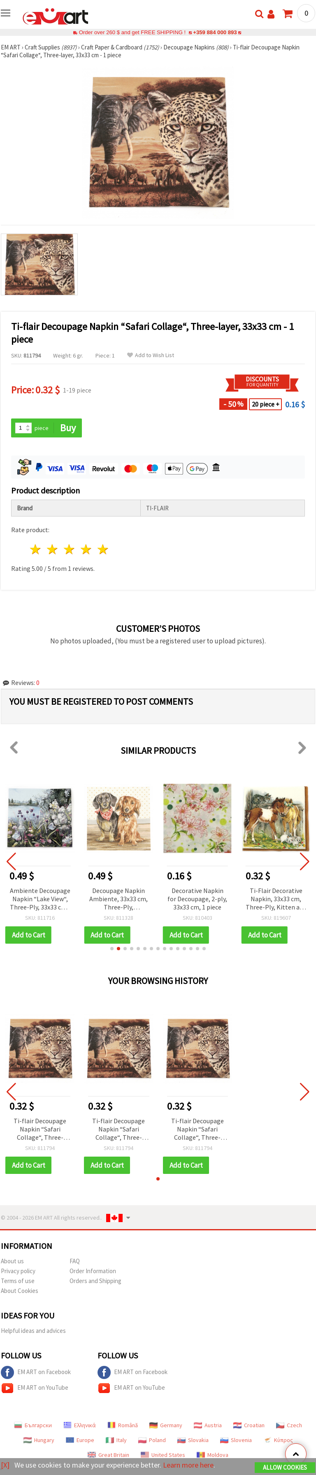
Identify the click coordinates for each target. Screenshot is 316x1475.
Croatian (249, 1425)
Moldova (212, 1455)
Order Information (93, 1271)
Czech (289, 1425)
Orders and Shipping (95, 1281)
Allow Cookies (285, 1467)
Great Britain (108, 1455)
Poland (152, 1440)
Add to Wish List (150, 355)
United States (163, 1455)
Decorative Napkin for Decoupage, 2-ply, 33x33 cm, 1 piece (197, 898)
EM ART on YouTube (34, 1388)
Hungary (38, 1440)
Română (122, 1425)
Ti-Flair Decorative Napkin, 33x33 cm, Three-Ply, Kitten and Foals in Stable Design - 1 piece (276, 899)
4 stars (86, 549)
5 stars (103, 549)
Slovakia (193, 1440)
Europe (80, 1440)
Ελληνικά (79, 1425)
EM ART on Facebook (36, 1372)
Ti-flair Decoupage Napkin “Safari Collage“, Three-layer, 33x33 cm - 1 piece (40, 1130)
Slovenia (236, 1440)
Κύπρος (278, 1440)
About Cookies (19, 1291)
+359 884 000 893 (215, 32)
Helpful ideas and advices (33, 1331)
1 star (36, 549)
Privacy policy (18, 1271)
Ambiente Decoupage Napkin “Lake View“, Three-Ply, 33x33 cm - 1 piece (40, 899)
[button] (112, 948)
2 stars (52, 549)
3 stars (69, 549)
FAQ (75, 1261)
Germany (165, 1425)
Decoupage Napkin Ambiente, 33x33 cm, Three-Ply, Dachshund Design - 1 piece (119, 899)
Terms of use (18, 1281)
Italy (116, 1440)
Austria (208, 1425)
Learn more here (188, 1465)
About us (12, 1261)
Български (33, 1425)
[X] (5, 1465)
